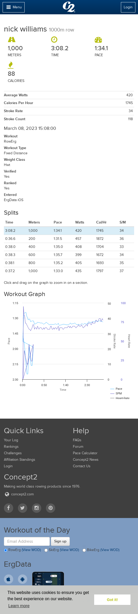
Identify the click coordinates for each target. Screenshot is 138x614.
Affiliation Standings (19, 460)
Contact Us (82, 466)
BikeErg (100, 550)
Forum (78, 447)
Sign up (60, 541)
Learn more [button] (19, 606)
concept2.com (19, 494)
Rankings (11, 447)
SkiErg (61, 550)
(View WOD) (31, 550)
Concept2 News (86, 460)
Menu (13, 8)
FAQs (77, 440)
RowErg (22, 550)
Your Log (11, 440)
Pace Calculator (85, 453)
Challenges (13, 453)
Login (128, 7)
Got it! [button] (112, 600)
